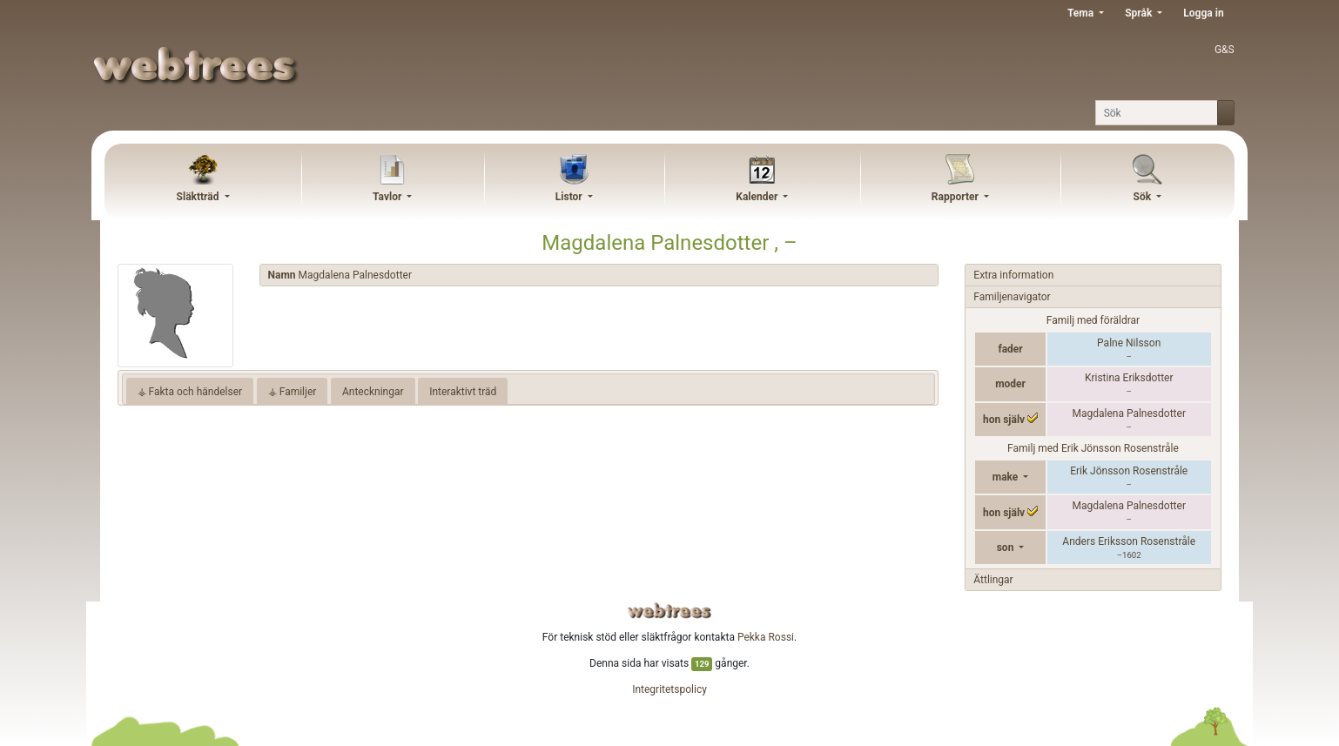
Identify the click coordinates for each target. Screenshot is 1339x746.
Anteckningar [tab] (373, 392)
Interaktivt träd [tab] (462, 392)
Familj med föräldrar (1093, 320)
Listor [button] (570, 197)
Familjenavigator (1011, 297)
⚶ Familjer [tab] (292, 392)
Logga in (1203, 13)
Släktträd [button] (199, 197)
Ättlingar (993, 580)
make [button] (1006, 477)
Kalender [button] (758, 197)
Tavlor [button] (388, 197)
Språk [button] (1139, 13)
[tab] (599, 275)
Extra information (1013, 275)
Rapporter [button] (956, 197)
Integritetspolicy (669, 689)
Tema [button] (1081, 13)
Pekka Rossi (765, 637)
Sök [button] (1144, 197)
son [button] (1007, 547)
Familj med (1093, 448)
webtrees (669, 611)
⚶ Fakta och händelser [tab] (190, 392)
